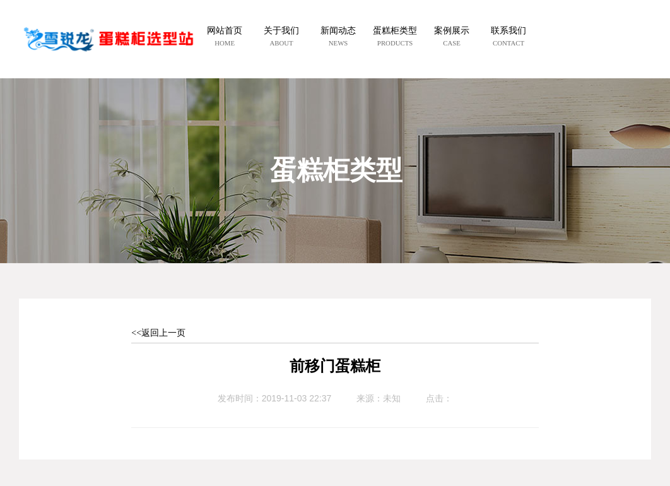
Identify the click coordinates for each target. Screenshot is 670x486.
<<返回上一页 (158, 333)
